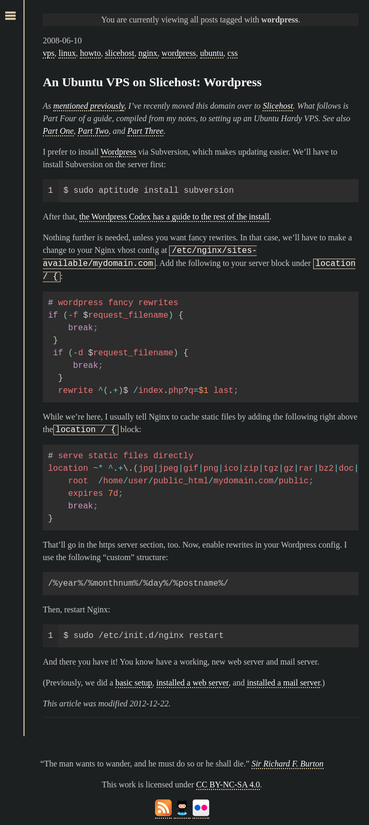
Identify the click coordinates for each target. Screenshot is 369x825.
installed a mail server (283, 682)
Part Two (93, 130)
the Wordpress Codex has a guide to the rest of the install (174, 216)
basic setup (133, 682)
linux (67, 53)
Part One (58, 130)
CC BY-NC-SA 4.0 (228, 784)
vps (48, 53)
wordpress (179, 53)
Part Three (145, 130)
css (233, 53)
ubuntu (211, 53)
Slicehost (278, 105)
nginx (147, 53)
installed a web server (193, 682)
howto (90, 53)
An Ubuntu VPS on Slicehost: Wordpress (152, 82)
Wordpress (118, 151)
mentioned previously (88, 105)
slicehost (119, 53)
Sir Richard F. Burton (288, 763)
